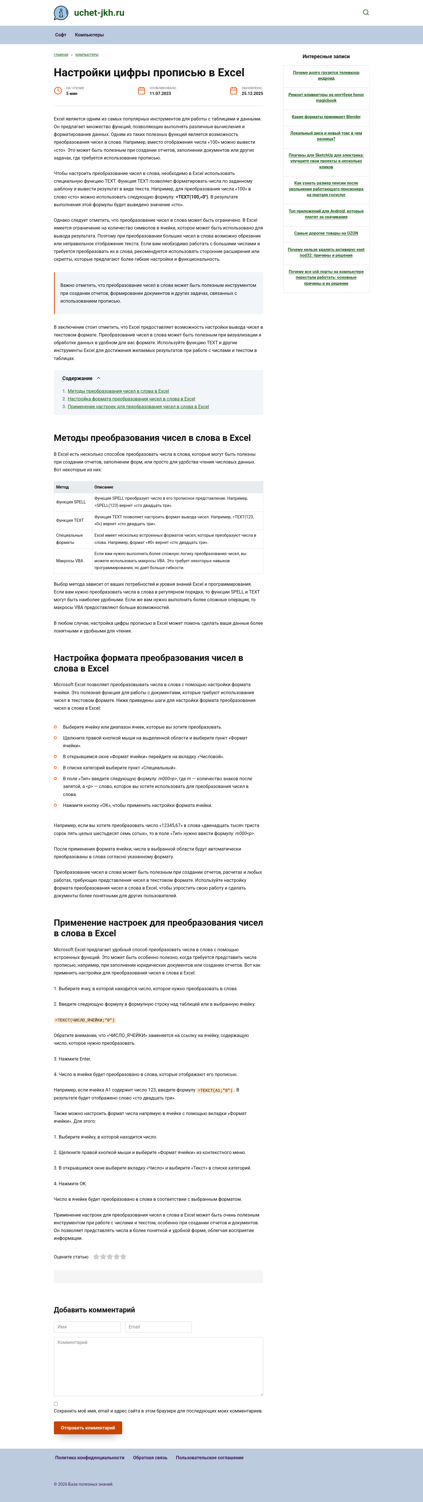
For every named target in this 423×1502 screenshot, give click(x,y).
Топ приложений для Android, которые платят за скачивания (326, 214)
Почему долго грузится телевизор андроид (326, 75)
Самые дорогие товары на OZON (326, 233)
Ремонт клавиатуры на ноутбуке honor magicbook (326, 97)
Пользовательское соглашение (210, 1457)
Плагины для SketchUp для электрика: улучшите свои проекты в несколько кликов (326, 161)
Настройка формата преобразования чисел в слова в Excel (131, 399)
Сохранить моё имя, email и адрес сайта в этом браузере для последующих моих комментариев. (158, 1411)
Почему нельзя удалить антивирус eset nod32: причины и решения (326, 252)
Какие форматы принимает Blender (326, 116)
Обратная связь (150, 1457)
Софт (61, 35)
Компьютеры (89, 35)
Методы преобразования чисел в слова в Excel (118, 391)
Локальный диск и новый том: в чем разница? (326, 136)
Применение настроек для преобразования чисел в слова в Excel (138, 406)
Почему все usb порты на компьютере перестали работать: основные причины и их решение (326, 277)
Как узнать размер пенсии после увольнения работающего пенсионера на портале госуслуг (326, 189)
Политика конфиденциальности (89, 1457)
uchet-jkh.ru (99, 12)
